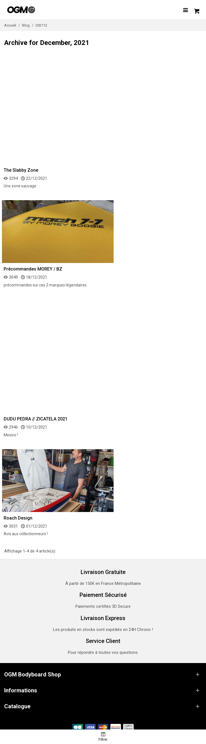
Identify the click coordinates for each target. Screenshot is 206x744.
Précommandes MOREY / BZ (33, 269)
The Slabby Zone (21, 170)
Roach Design (18, 518)
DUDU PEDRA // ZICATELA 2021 (36, 419)
